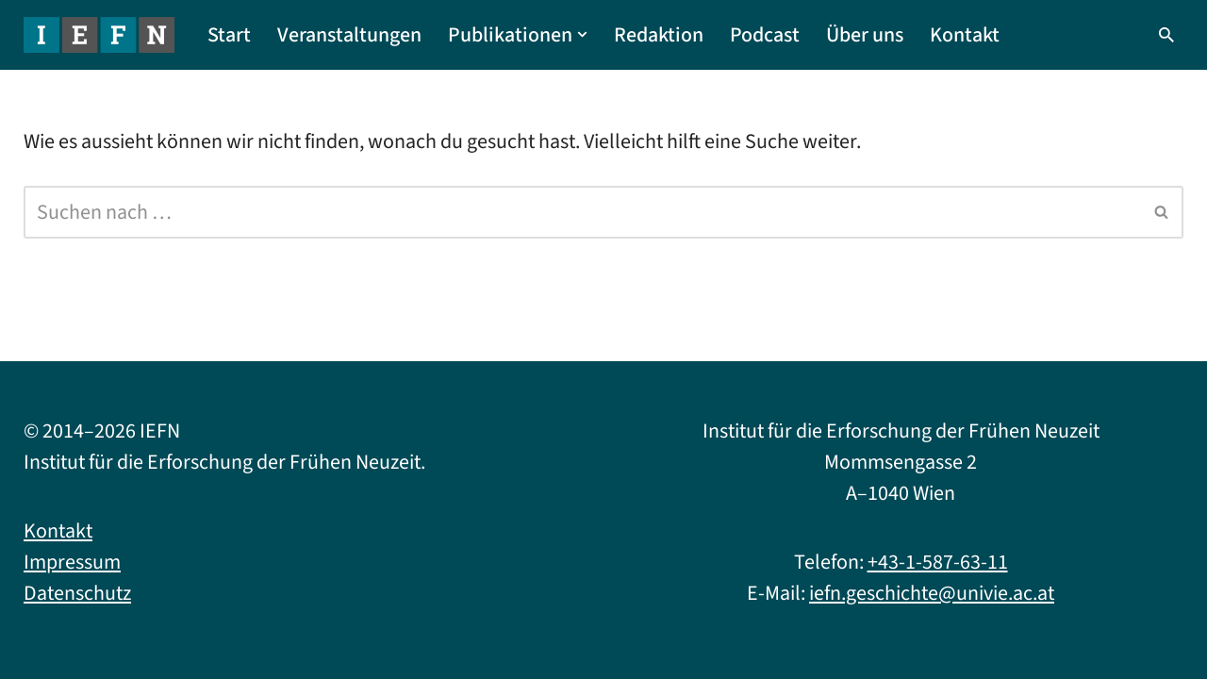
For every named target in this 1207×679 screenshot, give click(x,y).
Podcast (765, 35)
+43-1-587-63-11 (938, 562)
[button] (582, 34)
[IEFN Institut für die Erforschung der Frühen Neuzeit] (99, 35)
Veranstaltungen (349, 35)
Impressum (72, 562)
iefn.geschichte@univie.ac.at (931, 593)
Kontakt (965, 35)
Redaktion (658, 35)
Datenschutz (77, 593)
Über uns (864, 35)
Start (229, 35)
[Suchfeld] (1166, 34)
